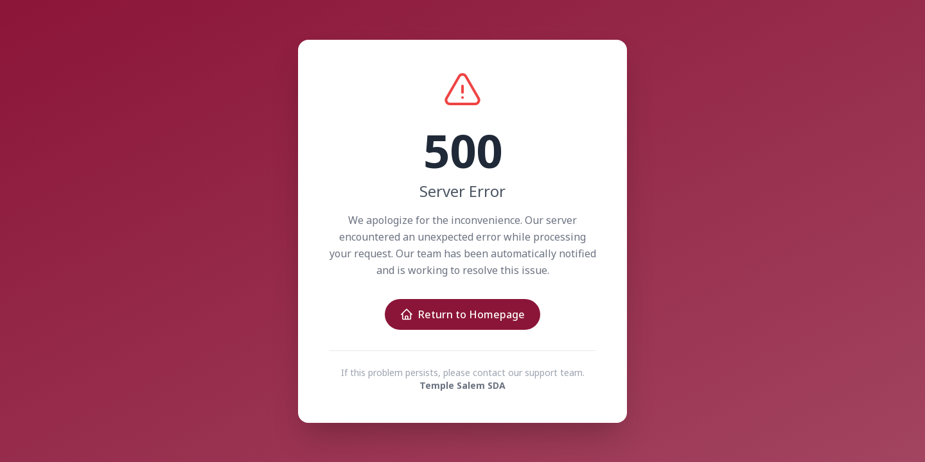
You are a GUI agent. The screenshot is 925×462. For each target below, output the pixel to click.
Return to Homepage (462, 314)
